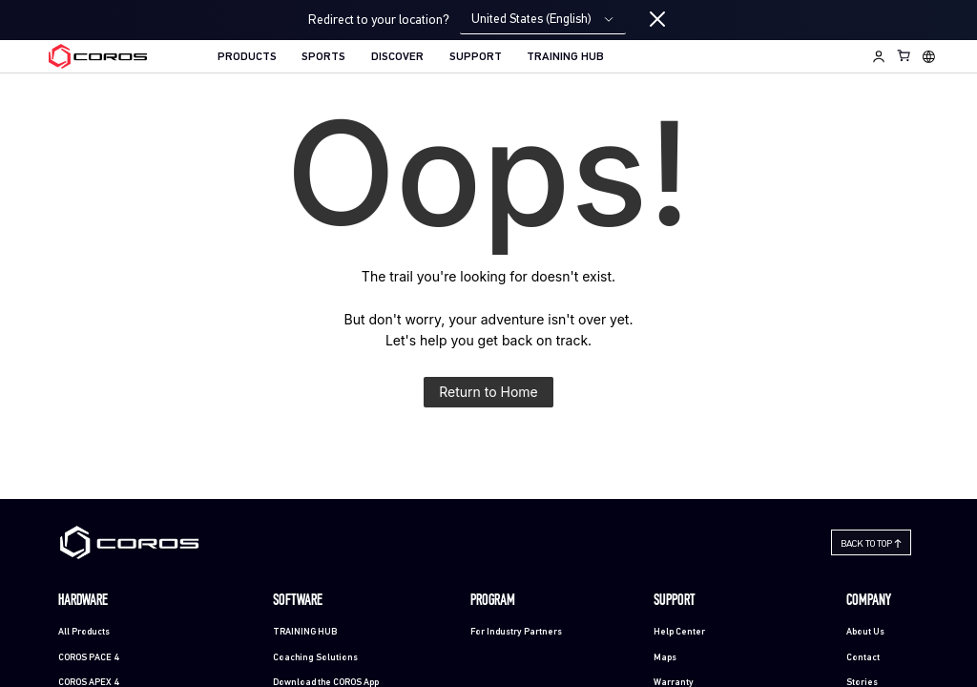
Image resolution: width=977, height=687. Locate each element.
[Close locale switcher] (657, 20)
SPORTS (323, 57)
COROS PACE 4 (88, 658)
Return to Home (488, 392)
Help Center (679, 632)
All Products (84, 632)
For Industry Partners (516, 632)
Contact (863, 658)
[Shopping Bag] (904, 55)
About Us (865, 632)
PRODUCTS (247, 57)
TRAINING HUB (565, 57)
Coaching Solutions (315, 658)
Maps (665, 658)
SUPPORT (475, 57)
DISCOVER (397, 57)
